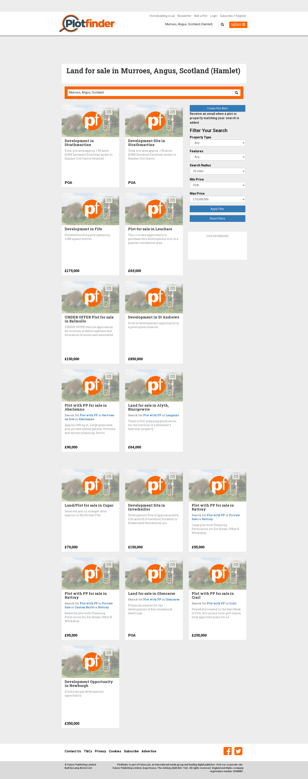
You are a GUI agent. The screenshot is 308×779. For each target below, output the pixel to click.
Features (196, 151)
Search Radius (200, 165)
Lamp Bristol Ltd (82, 768)
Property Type (200, 137)
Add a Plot (200, 16)
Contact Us (73, 751)
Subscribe (226, 16)
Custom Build (84, 607)
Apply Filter (217, 208)
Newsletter (184, 16)
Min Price (197, 179)
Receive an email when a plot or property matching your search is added (214, 118)
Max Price (197, 193)
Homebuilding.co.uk (162, 16)
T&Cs (88, 751)
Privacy (100, 751)
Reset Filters (217, 218)
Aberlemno (86, 419)
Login (213, 16)
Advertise (149, 751)
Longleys (172, 415)
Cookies (115, 751)
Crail (232, 603)
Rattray (207, 519)
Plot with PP (89, 415)
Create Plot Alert (217, 108)
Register (241, 16)
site (240, 764)
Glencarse (172, 599)
